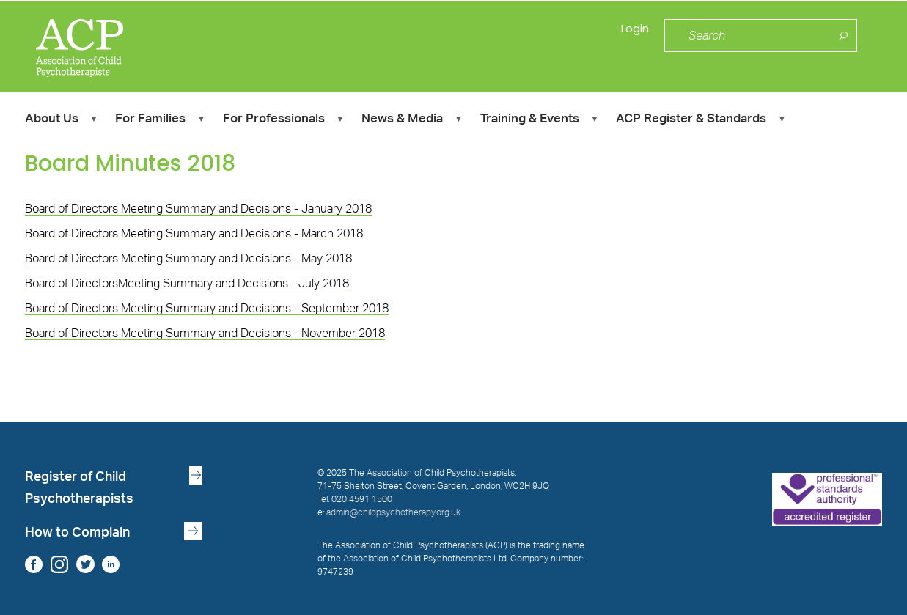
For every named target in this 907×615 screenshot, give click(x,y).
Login (632, 36)
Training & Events (539, 120)
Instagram (60, 564)
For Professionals (283, 120)
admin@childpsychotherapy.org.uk (393, 512)
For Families (160, 120)
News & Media (411, 120)
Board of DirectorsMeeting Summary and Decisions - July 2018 (187, 284)
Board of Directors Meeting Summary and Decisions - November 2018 (205, 333)
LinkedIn (111, 564)
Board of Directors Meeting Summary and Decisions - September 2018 (207, 308)
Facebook (34, 564)
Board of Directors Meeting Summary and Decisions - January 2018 (198, 209)
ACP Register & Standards (700, 120)
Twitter (85, 564)
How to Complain (77, 532)
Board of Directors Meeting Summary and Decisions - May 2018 (188, 259)
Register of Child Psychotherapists (79, 488)
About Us (61, 120)
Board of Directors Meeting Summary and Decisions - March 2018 (194, 234)
